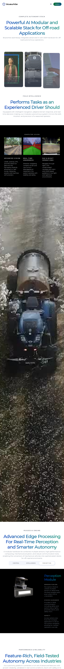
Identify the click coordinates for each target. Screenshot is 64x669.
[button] (51, 4)
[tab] (16, 563)
